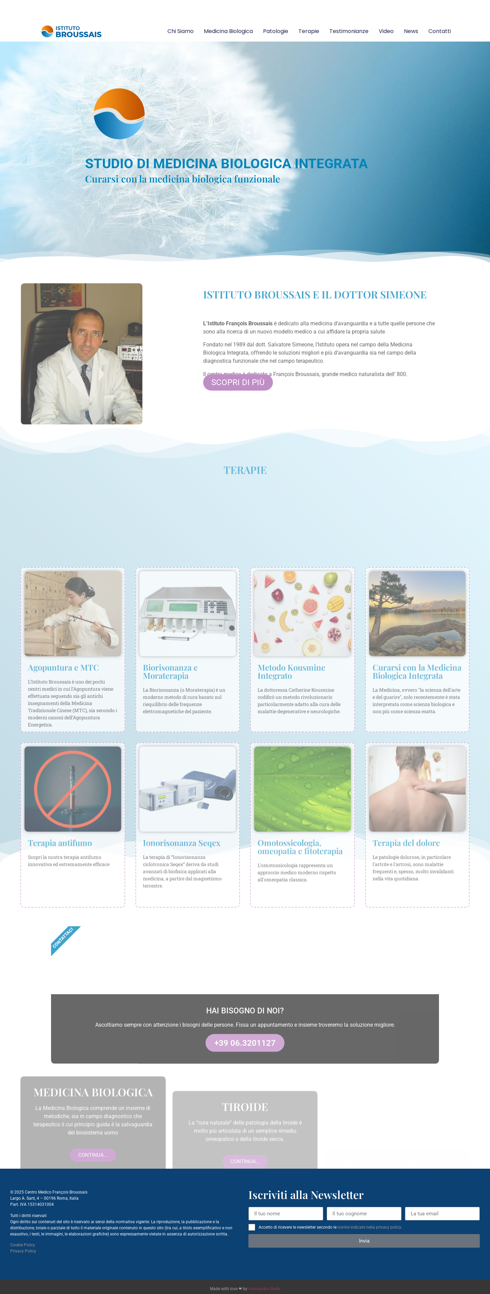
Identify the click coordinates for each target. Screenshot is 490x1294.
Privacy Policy (23, 1251)
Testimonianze (349, 31)
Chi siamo (180, 31)
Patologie (275, 31)
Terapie (308, 31)
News (411, 31)
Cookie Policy (22, 1245)
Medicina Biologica (228, 31)
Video (386, 31)
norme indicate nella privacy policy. (370, 1227)
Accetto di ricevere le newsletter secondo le (330, 1227)
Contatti (439, 31)
